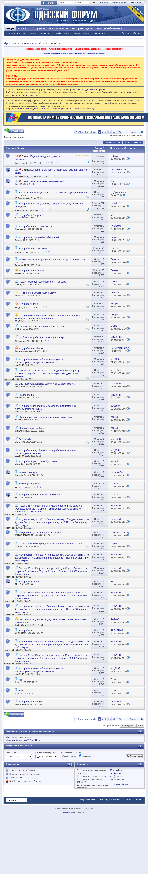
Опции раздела (113, 142)
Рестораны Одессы (82, 28)
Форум (10, 28)
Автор (21, 148)
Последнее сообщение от (123, 148)
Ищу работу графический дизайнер (38, 461)
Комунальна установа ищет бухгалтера (40, 532)
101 (119, 131)
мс (16, 218)
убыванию (85, 755)
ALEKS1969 (20, 633)
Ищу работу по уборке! (31, 348)
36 (103, 169)
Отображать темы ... (15, 752)
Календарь (46, 33)
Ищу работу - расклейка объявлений (39, 237)
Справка (33, 33)
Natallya (39, 740)
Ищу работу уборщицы (31, 701)
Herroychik (9, 514)
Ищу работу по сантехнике (33, 248)
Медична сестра (28, 472)
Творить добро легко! (36, 48)
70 (56, 162)
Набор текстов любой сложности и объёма (42, 281)
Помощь (104, 2)
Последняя (136, 131)
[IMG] (112, 776)
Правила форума (121, 784)
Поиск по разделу (133, 142)
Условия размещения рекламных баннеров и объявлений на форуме (74, 53)
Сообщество (61, 33)
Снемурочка (21, 431)
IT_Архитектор (22, 198)
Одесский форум (69, 813)
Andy (32, 740)
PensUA (19, 265)
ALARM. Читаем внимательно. (47, 181)
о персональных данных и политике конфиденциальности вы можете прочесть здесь (57, 108)
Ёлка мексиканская (24, 351)
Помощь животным (113, 48)
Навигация (98, 33)
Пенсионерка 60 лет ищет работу (37, 292)
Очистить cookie (119, 2)
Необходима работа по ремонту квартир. (41, 337)
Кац (17, 184)
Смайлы (114, 773)
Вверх (140, 725)
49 (103, 337)
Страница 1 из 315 (87, 131)
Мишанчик (20, 341)
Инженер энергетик (29, 483)
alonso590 (20, 442)
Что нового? (24, 28)
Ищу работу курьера (30, 581)
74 (103, 248)
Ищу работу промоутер (32, 270)
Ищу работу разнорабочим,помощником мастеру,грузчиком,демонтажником (39, 361)
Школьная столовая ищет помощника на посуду (45, 417)
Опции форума (80, 33)
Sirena (18, 740)
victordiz (19, 464)
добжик (18, 420)
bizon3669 (20, 386)
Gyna (17, 682)
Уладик (18, 307)
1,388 (101, 158)
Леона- (18, 240)
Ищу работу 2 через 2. (31, 215)
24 (103, 303)
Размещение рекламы (110, 799)
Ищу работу (25, 630)
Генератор (20, 229)
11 (109, 131)
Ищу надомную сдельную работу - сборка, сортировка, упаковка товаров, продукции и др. (47, 316)
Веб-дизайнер (26, 439)
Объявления (27, 43)
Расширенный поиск (131, 33)
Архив (128, 799)
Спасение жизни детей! (60, 48)
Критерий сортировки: (46, 752)
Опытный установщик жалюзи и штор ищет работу (47, 383)
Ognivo (18, 252)
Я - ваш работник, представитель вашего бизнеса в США (50, 543)
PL (16, 487)
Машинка (10, 740)
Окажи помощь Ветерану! (87, 48)
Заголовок (11, 148)
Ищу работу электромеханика (35, 226)
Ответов (99, 148)
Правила (40, 28)
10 (103, 215)
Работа (40, 43)
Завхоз (22, 690)
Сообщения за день (16, 33)
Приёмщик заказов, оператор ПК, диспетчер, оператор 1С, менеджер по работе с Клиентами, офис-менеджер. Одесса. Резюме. (49, 373)
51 (114, 131)
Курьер (22, 679)
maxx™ (26, 740)
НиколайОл (20, 475)
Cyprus (18, 546)
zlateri (18, 210)
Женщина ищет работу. (32, 428)
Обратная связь (88, 799)
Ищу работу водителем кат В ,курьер (39, 494)
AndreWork (20, 625)
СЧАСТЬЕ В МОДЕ (24, 535)
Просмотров (99, 151)
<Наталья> (20, 704)
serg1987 (19, 365)
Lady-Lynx (20, 163)
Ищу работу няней (29, 304)
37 (103, 483)
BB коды (114, 770)
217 (102, 203)
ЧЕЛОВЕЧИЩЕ (22, 176)
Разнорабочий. (27, 394)
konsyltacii (9, 379)
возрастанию (68, 755)
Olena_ (18, 284)
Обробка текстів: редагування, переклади (42, 326)
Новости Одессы (58, 28)
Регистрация (136, 2)
